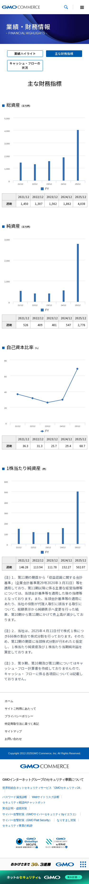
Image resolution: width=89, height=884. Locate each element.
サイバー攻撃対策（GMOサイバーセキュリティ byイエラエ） (40, 814)
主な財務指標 (64, 53)
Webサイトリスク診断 (45, 797)
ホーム (9, 701)
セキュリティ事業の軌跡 (17, 825)
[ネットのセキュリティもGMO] (44, 877)
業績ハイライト (25, 53)
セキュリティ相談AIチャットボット (24, 802)
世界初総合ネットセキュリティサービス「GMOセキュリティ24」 (42, 787)
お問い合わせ (13, 739)
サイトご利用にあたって (20, 708)
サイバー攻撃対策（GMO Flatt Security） (27, 820)
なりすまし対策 (66, 820)
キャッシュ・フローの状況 (24, 65)
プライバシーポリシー (19, 716)
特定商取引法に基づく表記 (22, 723)
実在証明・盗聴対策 (14, 808)
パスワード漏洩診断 (14, 797)
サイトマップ (13, 731)
